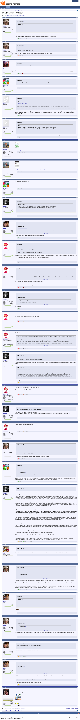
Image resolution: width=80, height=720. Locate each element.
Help (72, 713)
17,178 (12, 277)
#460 (77, 197)
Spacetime (11, 30)
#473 (77, 484)
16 (15, 15)
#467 (77, 351)
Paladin (4, 26)
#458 (77, 159)
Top (76, 713)
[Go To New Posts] (36, 713)
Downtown (11, 703)
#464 (77, 290)
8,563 (12, 231)
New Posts (23, 6)
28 (21, 15)
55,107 (12, 702)
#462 (77, 240)
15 (14, 15)
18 (18, 15)
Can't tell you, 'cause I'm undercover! (9, 154)
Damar (4, 127)
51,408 (12, 29)
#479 (77, 659)
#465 (77, 311)
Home (4, 6)
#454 (77, 76)
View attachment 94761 (22, 103)
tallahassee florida (10, 107)
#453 (77, 59)
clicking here (63, 717)
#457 (77, 140)
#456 (77, 118)
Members (18, 6)
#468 (77, 385)
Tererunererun (5, 249)
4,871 (12, 209)
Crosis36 (4, 228)
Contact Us (68, 713)
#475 (77, 563)
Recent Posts (3, 8)
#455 (77, 94)
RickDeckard (5, 85)
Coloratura (5, 206)
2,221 (12, 130)
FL (12, 131)
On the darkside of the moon (8, 254)
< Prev (8, 15)
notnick (4, 103)
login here (37, 717)
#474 (77, 544)
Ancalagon (16, 13)
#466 (77, 330)
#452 (77, 41)
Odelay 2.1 (2, 713)
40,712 (12, 88)
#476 (77, 592)
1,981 (12, 106)
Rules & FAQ (13, 6)
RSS (78, 713)
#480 (77, 687)
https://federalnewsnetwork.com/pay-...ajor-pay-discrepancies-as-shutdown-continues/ (31, 169)
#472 (77, 461)
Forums (8, 6)
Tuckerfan (5, 149)
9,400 (12, 71)
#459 (77, 179)
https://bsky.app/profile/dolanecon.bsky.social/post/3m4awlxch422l (27, 150)
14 (12, 15)
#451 (77, 17)
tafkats (4, 553)
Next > (24, 15)
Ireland (12, 89)
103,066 (11, 152)
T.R (3, 68)
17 (17, 15)
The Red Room (8, 13)
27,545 (12, 558)
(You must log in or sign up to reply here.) (72, 708)
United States (11, 210)
